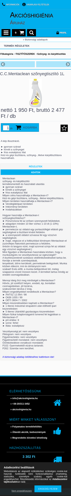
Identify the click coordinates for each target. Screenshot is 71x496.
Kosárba (30, 127)
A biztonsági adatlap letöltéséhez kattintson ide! (28, 356)
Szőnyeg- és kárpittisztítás (51, 54)
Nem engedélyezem (22, 491)
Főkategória (6, 54)
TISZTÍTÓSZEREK (25, 54)
